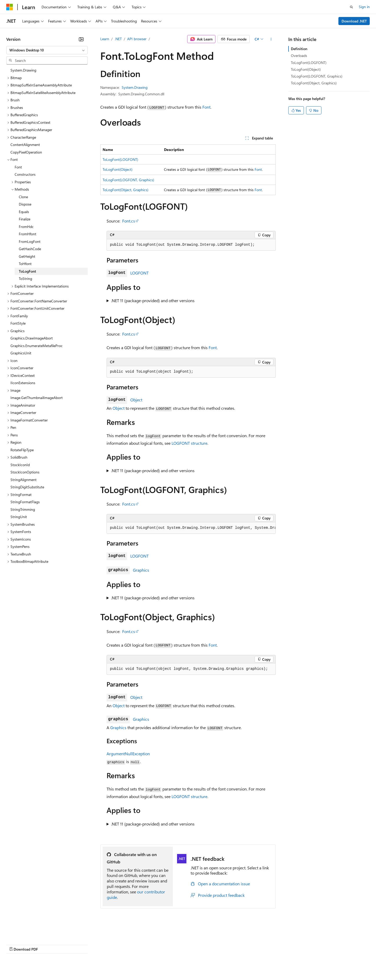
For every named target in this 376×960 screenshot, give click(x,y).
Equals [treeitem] (24, 211)
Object (136, 399)
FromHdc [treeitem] (26, 226)
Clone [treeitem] (23, 196)
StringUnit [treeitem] (18, 516)
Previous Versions (47, 944)
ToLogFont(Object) (117, 169)
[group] (191, 528)
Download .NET (354, 21)
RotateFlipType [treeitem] (22, 449)
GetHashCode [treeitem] (30, 248)
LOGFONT (139, 273)
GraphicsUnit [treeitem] (20, 352)
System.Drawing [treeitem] (23, 70)
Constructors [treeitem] (25, 174)
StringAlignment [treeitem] (23, 479)
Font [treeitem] (18, 167)
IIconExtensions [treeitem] (22, 382)
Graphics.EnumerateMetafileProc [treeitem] (36, 345)
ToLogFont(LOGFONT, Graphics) (128, 179)
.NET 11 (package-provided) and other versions (153, 300)
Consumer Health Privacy (150, 944)
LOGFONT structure (189, 443)
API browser (136, 38)
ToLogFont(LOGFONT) (120, 159)
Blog (71, 944)
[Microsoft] (9, 7)
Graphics (141, 570)
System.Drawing (135, 87)
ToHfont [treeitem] (25, 263)
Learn (104, 38)
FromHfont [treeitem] (27, 233)
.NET (118, 38)
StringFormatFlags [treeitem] (25, 501)
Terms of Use (190, 944)
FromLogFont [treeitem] (29, 241)
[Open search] (351, 7)
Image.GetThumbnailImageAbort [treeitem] (36, 397)
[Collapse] (81, 39)
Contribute (93, 944)
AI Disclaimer (16, 944)
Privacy (114, 944)
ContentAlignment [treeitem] (25, 144)
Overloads (299, 55)
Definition (299, 48)
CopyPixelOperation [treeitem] (26, 152)
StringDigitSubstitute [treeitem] (27, 486)
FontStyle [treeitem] (18, 323)
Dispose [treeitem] (25, 204)
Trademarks (216, 944)
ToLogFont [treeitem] (27, 271)
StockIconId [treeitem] (20, 464)
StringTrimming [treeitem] (22, 509)
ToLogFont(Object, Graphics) (125, 189)
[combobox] (47, 50)
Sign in (364, 6)
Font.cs (128, 221)
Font (206, 107)
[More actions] (271, 39)
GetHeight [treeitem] (27, 256)
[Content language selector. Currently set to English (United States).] (30, 932)
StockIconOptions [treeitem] (24, 472)
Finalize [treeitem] (24, 218)
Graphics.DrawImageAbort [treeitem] (31, 338)
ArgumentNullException (128, 753)
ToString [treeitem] (25, 278)
